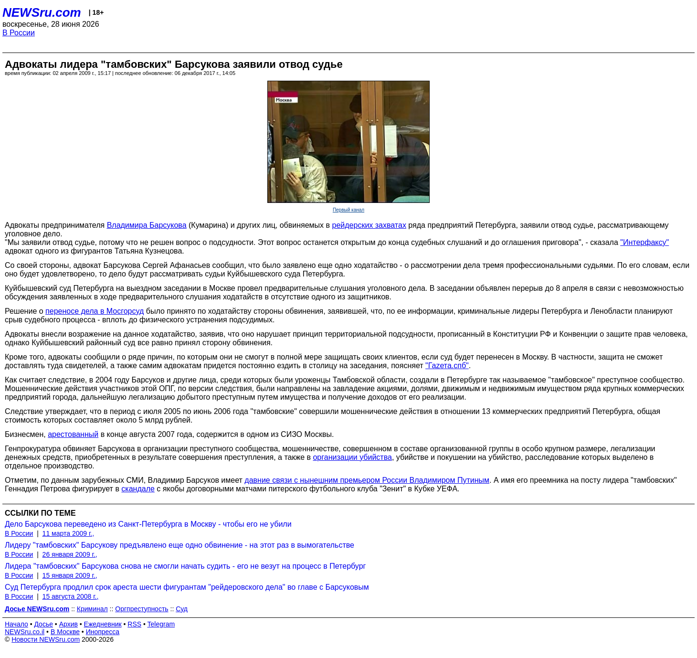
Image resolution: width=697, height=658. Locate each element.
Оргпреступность (141, 609)
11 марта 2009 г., (68, 533)
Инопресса (103, 632)
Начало (16, 624)
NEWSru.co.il (24, 632)
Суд (182, 609)
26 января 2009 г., (69, 554)
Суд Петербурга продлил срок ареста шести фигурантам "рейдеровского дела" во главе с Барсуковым (187, 587)
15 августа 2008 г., (70, 596)
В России (18, 33)
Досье (43, 624)
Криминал (92, 609)
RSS (134, 624)
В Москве (65, 632)
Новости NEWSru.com (45, 639)
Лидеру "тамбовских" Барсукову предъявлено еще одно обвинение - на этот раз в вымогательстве (179, 545)
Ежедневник (103, 624)
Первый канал (348, 209)
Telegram (161, 624)
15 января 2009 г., (69, 575)
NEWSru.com (41, 12)
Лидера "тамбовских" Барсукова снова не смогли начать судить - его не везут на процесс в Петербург (185, 566)
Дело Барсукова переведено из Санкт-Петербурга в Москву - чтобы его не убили (148, 524)
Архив (68, 624)
